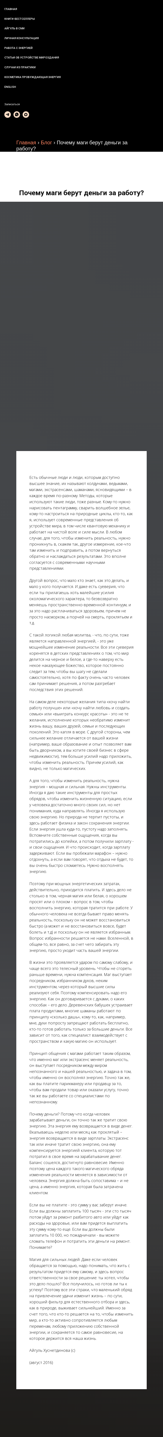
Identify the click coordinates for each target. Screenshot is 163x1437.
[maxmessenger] (26, 114)
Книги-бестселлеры (19, 18)
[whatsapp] (16, 114)
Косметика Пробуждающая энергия (32, 77)
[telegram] (7, 114)
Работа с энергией (18, 48)
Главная (10, 9)
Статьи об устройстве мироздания (31, 57)
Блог (46, 142)
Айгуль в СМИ (14, 28)
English (10, 86)
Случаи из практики (20, 67)
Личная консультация (21, 38)
